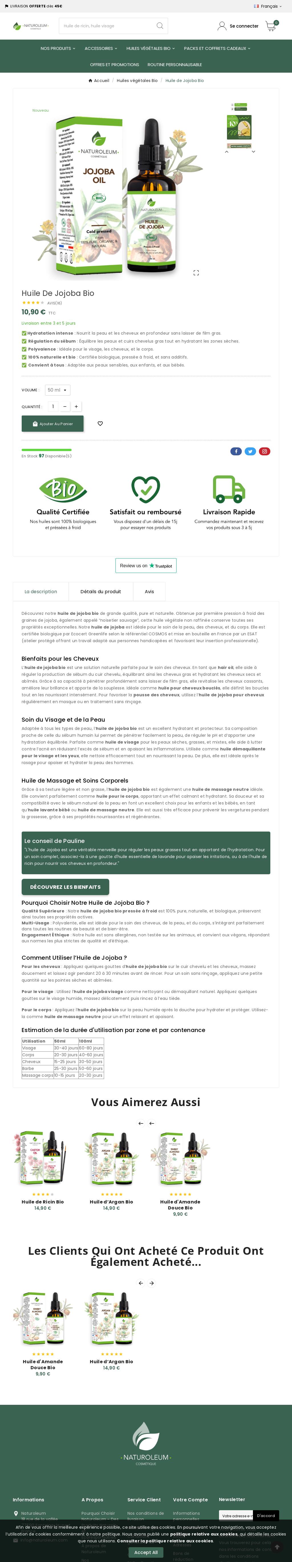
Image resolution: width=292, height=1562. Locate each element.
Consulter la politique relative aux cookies (164, 1541)
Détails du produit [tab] (100, 591)
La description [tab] (41, 591)
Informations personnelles (186, 1516)
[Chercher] (105, 26)
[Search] (160, 25)
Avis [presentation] (149, 591)
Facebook (236, 451)
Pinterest (264, 451)
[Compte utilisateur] (238, 26)
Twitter (250, 451)
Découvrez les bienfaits (65, 886)
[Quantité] (53, 406)
